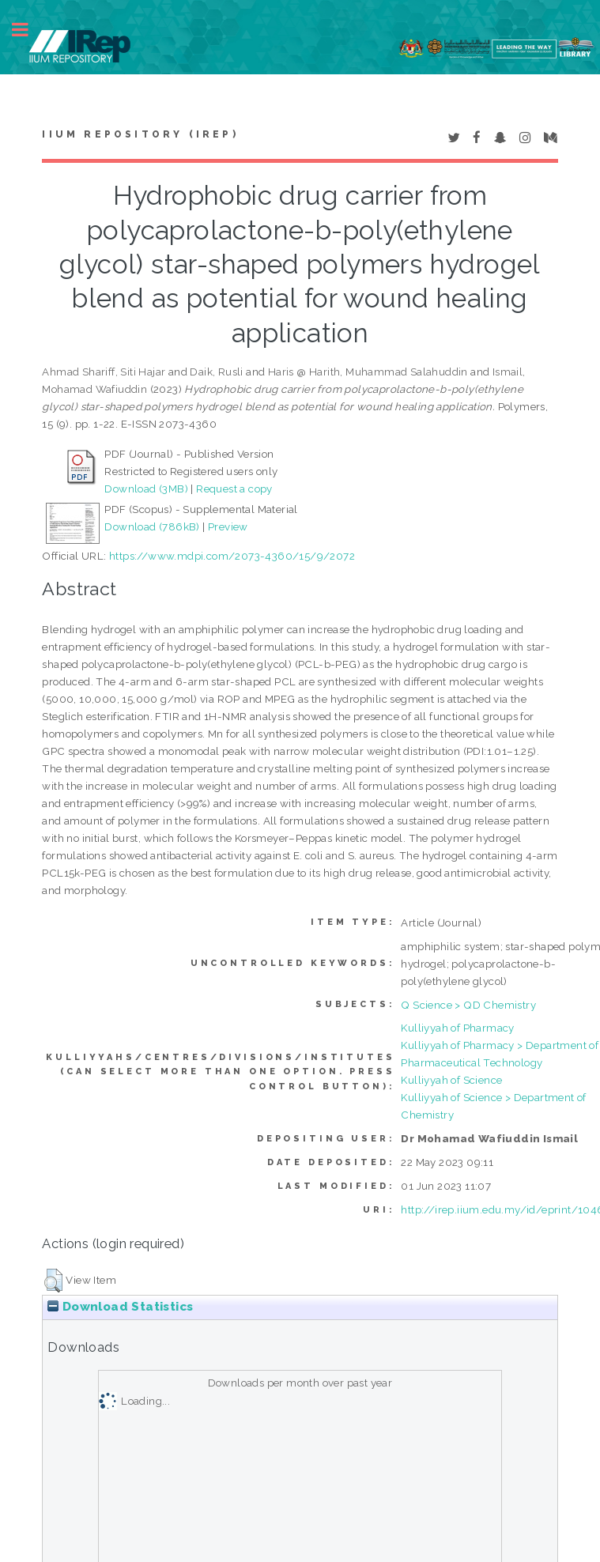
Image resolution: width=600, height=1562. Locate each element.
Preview (228, 526)
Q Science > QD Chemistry (468, 1004)
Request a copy (234, 488)
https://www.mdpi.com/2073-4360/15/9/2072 (232, 555)
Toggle (28, 29)
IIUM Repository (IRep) (140, 134)
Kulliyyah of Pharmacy (457, 1027)
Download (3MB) (146, 488)
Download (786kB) (151, 526)
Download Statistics (120, 1307)
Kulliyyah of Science (451, 1079)
